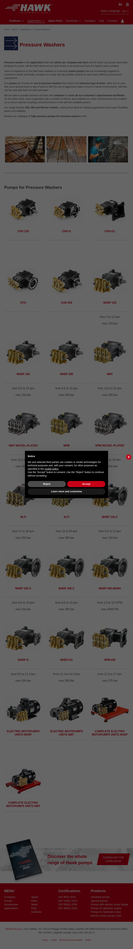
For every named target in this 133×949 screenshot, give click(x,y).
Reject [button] (46, 484)
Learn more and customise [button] (66, 491)
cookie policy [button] (51, 468)
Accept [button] (86, 484)
